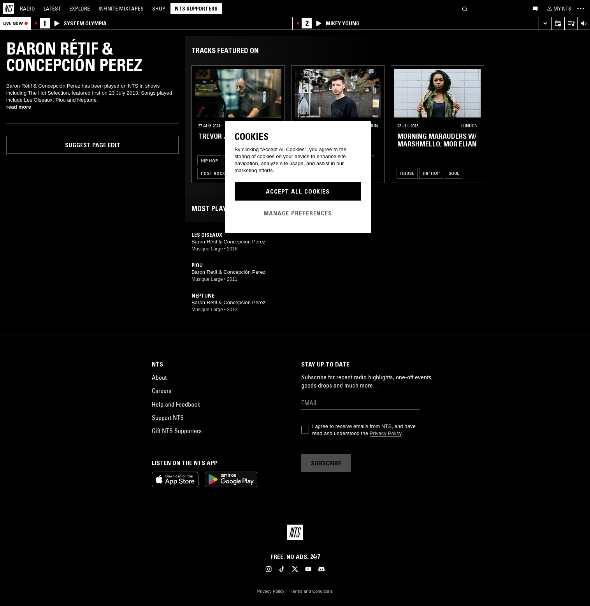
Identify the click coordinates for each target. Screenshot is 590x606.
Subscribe (326, 463)
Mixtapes (121, 8)
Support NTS (168, 417)
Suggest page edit (92, 145)
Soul (453, 173)
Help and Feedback (176, 404)
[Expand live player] (545, 23)
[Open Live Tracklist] (570, 23)
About (159, 377)
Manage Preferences (297, 213)
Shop (158, 8)
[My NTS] (558, 8)
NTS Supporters (196, 8)
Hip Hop (209, 161)
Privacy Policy (385, 433)
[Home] (8, 8)
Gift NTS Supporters (177, 431)
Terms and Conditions (312, 591)
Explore (79, 8)
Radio (27, 8)
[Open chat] (535, 8)
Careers (161, 391)
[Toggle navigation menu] (580, 8)
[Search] (464, 8)
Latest (52, 8)
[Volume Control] (583, 23)
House (407, 173)
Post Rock (213, 173)
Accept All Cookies (298, 191)
